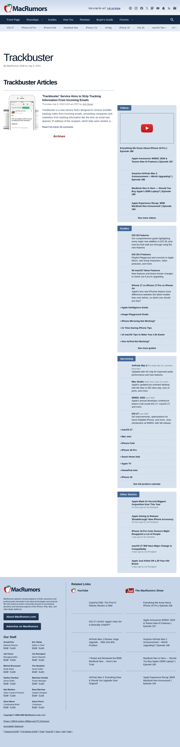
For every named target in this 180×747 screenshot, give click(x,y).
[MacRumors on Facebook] (141, 8)
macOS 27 (127, 429)
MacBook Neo (71, 27)
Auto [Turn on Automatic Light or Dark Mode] (58, 731)
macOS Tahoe (159, 27)
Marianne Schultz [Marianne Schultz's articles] (40, 677)
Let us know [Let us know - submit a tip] (113, 8)
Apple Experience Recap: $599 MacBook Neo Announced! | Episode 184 (151, 206)
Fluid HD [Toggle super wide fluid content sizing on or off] (49, 731)
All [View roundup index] (174, 27)
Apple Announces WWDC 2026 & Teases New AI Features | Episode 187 (159, 622)
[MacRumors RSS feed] (169, 8)
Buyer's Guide (105, 19)
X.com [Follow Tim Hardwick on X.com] (41, 671)
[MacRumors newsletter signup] (174, 8)
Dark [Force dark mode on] (69, 731)
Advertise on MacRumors (22, 625)
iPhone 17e (91, 27)
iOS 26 (140, 27)
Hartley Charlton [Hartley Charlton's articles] (11, 677)
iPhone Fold (50, 27)
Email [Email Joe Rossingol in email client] (34, 659)
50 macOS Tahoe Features (146, 270)
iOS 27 (10, 27)
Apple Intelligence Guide (134, 307)
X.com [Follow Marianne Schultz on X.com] (41, 683)
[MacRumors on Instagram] (136, 8)
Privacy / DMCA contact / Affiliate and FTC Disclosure (26, 721)
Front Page (13, 19)
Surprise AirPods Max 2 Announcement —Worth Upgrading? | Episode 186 (152, 176)
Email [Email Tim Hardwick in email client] (34, 671)
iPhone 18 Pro (29, 27)
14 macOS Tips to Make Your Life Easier (143, 334)
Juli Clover (87, 104)
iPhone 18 (124, 27)
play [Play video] (147, 128)
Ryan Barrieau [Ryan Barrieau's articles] (38, 689)
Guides (52, 19)
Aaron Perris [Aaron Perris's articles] (38, 701)
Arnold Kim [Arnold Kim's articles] (9, 641)
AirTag (108, 27)
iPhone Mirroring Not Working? (138, 321)
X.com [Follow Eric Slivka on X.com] (41, 647)
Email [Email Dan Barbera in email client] (6, 695)
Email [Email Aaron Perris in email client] (34, 707)
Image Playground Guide (134, 314)
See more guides (147, 348)
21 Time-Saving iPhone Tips (136, 328)
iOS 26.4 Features (141, 254)
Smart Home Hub (130, 456)
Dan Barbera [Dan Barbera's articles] (9, 689)
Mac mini (126, 436)
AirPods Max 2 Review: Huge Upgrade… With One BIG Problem (104, 641)
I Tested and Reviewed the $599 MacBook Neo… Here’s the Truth (105, 660)
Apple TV (126, 463)
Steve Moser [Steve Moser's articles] (9, 701)
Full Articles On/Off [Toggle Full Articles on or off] (29, 731)
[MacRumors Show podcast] (130, 8)
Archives (59, 136)
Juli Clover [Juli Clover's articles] (8, 653)
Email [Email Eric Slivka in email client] (34, 647)
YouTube (82, 589)
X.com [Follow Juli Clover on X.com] (13, 659)
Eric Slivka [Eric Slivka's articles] (37, 641)
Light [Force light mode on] (63, 731)
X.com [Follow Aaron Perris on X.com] (41, 707)
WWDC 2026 (138, 397)
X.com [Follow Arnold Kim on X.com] (13, 647)
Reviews (85, 19)
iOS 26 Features (140, 235)
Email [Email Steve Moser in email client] (6, 707)
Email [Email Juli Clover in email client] (6, 659)
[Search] (173, 20)
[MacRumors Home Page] (25, 8)
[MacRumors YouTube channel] (158, 8)
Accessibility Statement (13, 726)
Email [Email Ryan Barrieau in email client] (34, 695)
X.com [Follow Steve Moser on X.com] (13, 707)
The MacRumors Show (149, 589)
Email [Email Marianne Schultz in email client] (34, 683)
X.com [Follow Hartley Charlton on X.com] (13, 683)
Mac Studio (138, 381)
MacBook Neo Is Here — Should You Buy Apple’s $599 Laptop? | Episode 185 (151, 191)
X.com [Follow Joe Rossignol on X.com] (41, 659)
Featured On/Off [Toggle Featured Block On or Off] (11, 731)
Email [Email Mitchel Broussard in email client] (6, 671)
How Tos (68, 19)
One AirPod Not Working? (135, 341)
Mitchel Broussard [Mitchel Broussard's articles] (12, 665)
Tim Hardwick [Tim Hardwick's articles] (38, 665)
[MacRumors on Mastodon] (152, 8)
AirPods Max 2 (139, 365)
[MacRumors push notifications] (163, 8)
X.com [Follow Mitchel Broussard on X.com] (13, 671)
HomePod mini (129, 470)
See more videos (147, 218)
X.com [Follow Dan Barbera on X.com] (13, 695)
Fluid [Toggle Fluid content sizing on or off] (42, 731)
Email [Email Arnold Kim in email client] (6, 647)
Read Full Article (50, 127)
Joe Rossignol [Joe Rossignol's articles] (38, 653)
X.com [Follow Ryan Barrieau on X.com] (41, 695)
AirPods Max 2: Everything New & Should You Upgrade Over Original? (105, 679)
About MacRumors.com (21, 616)
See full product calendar (146, 484)
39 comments (66, 127)
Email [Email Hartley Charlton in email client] (6, 683)
